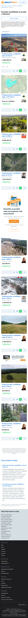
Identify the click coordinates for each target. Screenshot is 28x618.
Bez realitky (14, 230)
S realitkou (14, 221)
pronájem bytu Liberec (6, 521)
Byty (2, 545)
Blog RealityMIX (5, 573)
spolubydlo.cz (4, 561)
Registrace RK (4, 585)
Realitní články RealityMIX (7, 569)
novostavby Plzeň (5, 518)
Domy (2, 547)
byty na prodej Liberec (6, 519)
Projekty (3, 549)
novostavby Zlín (5, 538)
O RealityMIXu (4, 593)
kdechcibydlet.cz (5, 563)
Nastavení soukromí (5, 597)
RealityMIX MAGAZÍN (6, 587)
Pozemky (3, 551)
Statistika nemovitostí (6, 579)
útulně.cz (3, 571)
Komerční (3, 553)
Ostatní (3, 555)
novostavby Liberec (6, 523)
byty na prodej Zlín (6, 534)
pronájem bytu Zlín (6, 536)
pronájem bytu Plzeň (6, 516)
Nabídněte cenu (6, 62)
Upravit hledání (14, 18)
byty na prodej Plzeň (6, 514)
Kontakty (3, 583)
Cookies (3, 595)
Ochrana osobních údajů (6, 599)
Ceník (2, 581)
